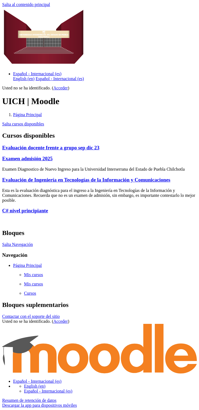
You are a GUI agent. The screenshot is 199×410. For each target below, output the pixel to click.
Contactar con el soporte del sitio (31, 316)
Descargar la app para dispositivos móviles (39, 405)
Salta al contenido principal (26, 4)
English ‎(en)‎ (35, 386)
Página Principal (27, 114)
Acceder (60, 88)
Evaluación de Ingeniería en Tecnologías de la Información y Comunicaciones (86, 180)
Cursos (30, 293)
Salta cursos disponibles (23, 124)
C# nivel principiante (25, 210)
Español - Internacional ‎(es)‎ (37, 73)
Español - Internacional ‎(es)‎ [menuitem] (60, 78)
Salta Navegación (17, 244)
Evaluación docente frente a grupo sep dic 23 (51, 147)
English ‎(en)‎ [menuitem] (24, 78)
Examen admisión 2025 (27, 158)
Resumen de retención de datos (29, 400)
